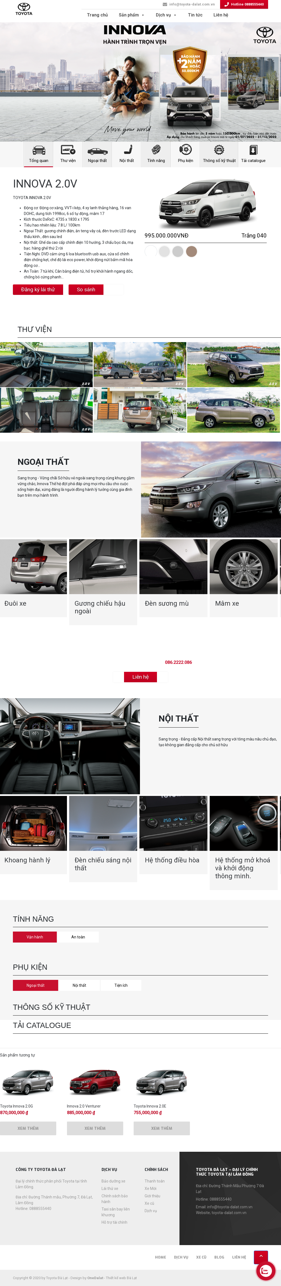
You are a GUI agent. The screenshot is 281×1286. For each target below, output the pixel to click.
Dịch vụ (166, 15)
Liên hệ (220, 15)
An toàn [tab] (78, 937)
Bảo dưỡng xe (113, 1181)
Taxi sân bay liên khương (116, 1212)
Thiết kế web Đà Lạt (121, 1278)
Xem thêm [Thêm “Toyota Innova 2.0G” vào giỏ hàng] (28, 1128)
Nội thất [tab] (79, 985)
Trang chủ (97, 15)
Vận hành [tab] (35, 937)
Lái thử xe (110, 1188)
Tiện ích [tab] (121, 985)
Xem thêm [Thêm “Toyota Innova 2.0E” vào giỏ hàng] (161, 1128)
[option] (103, 582)
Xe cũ (149, 1203)
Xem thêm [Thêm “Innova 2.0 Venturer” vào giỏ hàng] (95, 1128)
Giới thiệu (152, 1196)
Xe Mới (150, 1188)
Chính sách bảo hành (115, 1199)
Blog (219, 1257)
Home (160, 1257)
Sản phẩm (132, 15)
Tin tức (195, 15)
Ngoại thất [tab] (35, 985)
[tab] (151, 251)
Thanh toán (155, 1181)
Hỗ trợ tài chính (114, 1222)
